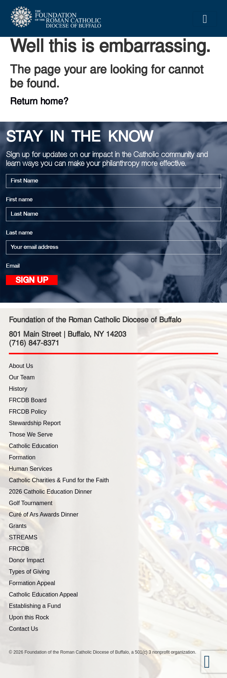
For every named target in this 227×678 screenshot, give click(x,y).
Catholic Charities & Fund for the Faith (59, 480)
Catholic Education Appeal (43, 594)
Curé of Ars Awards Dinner (43, 514)
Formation (22, 457)
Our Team (22, 377)
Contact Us (23, 629)
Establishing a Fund (35, 606)
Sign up (32, 281)
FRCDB (19, 549)
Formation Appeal (32, 583)
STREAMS (23, 537)
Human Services (30, 469)
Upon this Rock (29, 617)
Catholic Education (33, 446)
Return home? (39, 101)
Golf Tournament (30, 503)
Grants (18, 526)
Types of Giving (29, 572)
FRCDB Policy (28, 411)
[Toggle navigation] (205, 19)
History (18, 389)
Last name (19, 233)
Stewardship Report (35, 423)
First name (19, 199)
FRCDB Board (28, 400)
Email (13, 266)
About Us (21, 366)
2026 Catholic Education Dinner (50, 491)
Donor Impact (26, 560)
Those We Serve (31, 434)
